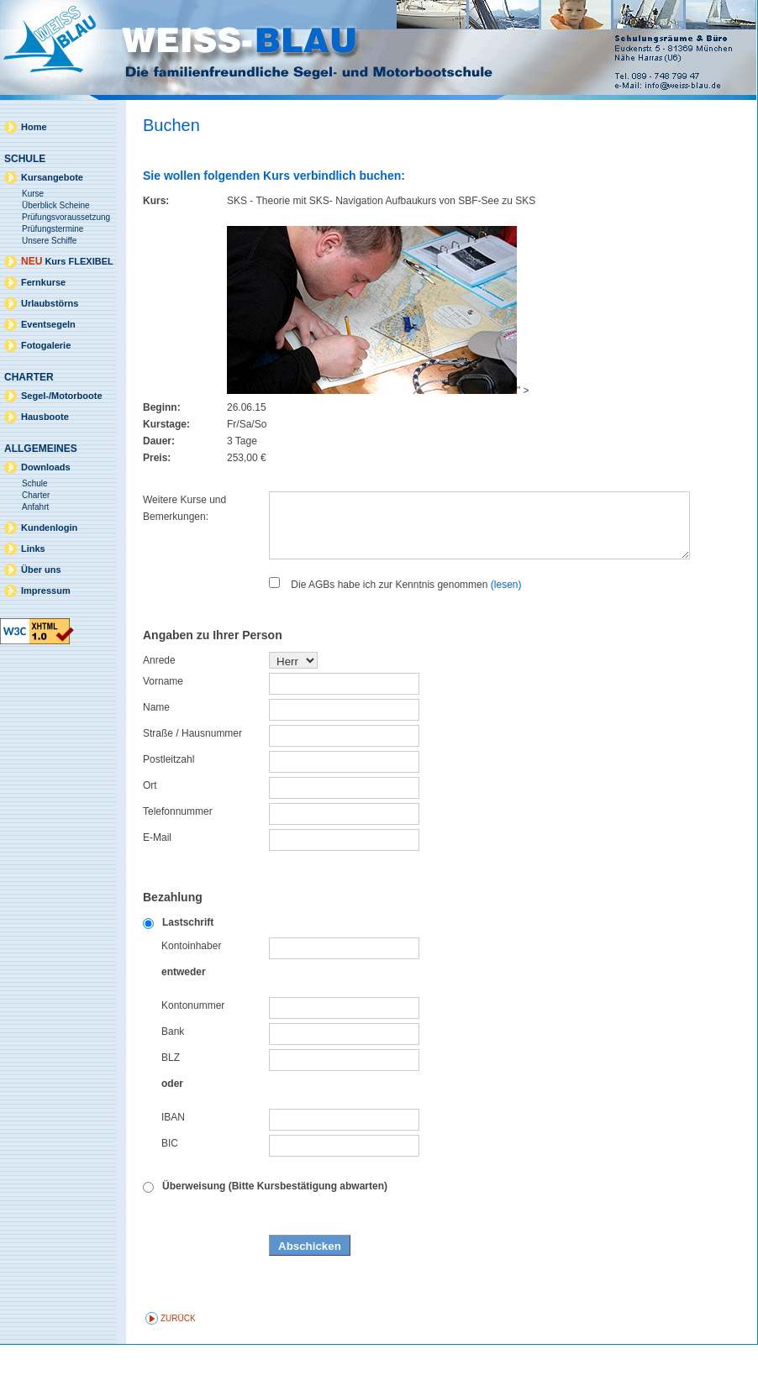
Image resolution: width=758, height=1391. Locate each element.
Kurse (33, 193)
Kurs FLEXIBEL (67, 261)
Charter (36, 495)
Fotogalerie (46, 345)
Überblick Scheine (56, 205)
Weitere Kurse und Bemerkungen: (184, 508)
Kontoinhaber (191, 992)
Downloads (46, 467)
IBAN (173, 1163)
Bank (172, 1078)
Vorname (163, 727)
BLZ (170, 1104)
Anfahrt (35, 507)
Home (34, 127)
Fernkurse (43, 282)
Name (156, 753)
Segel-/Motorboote (62, 396)
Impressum (46, 590)
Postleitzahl (168, 805)
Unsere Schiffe (49, 240)
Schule (35, 483)
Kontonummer (192, 1052)
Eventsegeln (48, 324)
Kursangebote (52, 177)
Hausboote (45, 417)
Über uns (41, 569)
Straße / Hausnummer (192, 779)
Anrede (159, 706)
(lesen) (506, 631)
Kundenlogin (49, 527)
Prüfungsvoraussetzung (66, 217)
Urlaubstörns (49, 303)
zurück (178, 1364)
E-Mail (157, 884)
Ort (150, 831)
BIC (169, 1189)
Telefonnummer (178, 857)
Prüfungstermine (52, 229)
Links (33, 548)
